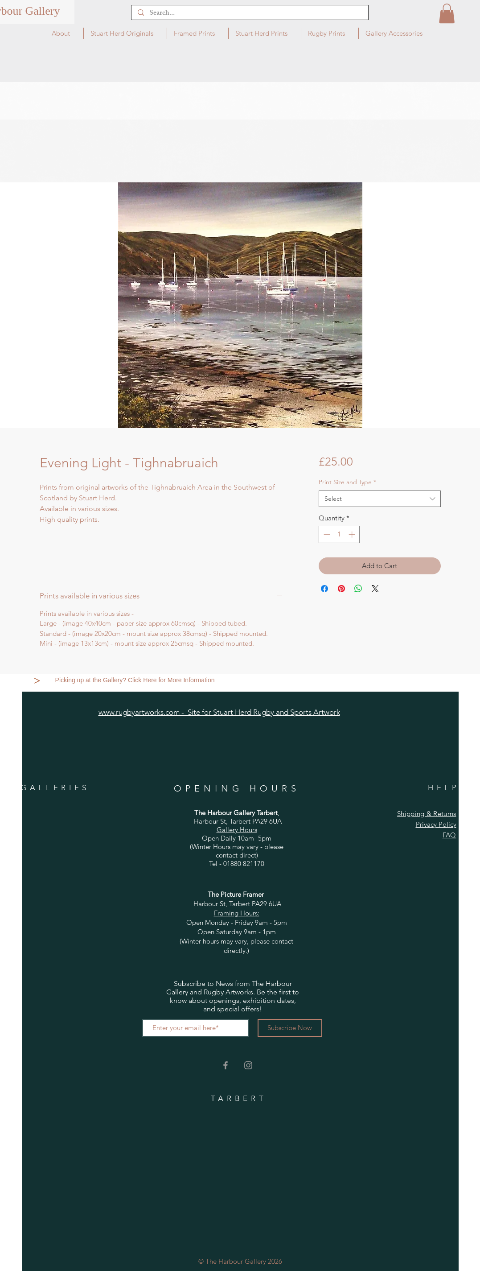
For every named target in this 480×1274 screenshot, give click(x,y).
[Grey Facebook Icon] (225, 1065)
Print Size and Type (347, 482)
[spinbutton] (339, 534)
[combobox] (379, 499)
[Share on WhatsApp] (358, 588)
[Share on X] (375, 588)
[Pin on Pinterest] (341, 588)
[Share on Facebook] (324, 588)
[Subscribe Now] (290, 1028)
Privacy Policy (436, 824)
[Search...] (249, 13)
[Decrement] (326, 534)
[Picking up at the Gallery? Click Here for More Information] (135, 680)
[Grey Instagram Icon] (248, 1065)
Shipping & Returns (426, 813)
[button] (447, 13)
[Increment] (353, 534)
